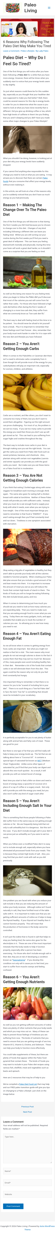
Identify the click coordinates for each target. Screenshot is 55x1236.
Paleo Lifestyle (27, 51)
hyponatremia (19, 960)
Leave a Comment (11, 51)
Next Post (27, 1112)
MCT (39, 760)
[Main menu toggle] (49, 8)
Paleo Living (30, 7)
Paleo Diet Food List (28, 1084)
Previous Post (27, 1107)
